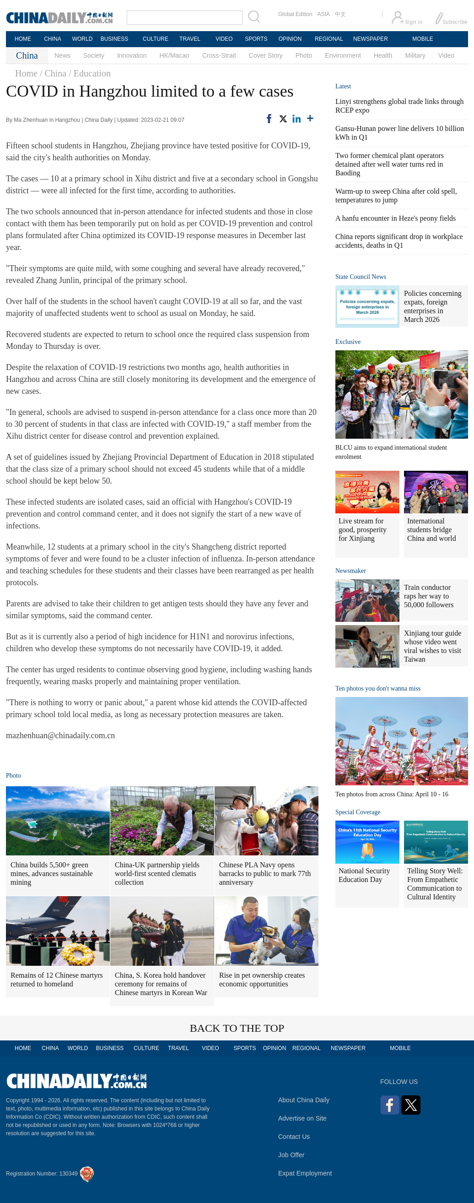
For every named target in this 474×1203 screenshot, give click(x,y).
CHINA (52, 39)
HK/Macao (174, 55)
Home (26, 73)
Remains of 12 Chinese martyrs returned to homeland (57, 979)
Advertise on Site (302, 1118)
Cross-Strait (219, 55)
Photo (304, 55)
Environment (343, 55)
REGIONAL (329, 39)
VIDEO (223, 39)
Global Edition (295, 14)
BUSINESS (115, 39)
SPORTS (256, 39)
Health (383, 55)
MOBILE (422, 39)
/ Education (90, 73)
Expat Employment (305, 1173)
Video (446, 55)
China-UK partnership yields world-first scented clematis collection (157, 873)
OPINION (290, 39)
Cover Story (266, 55)
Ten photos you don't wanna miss (377, 688)
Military (415, 55)
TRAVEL (189, 39)
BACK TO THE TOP (237, 1028)
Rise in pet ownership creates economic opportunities (262, 979)
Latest (343, 86)
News (62, 55)
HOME (23, 39)
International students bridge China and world (431, 529)
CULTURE (155, 39)
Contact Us (294, 1136)
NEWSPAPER (370, 39)
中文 (340, 14)
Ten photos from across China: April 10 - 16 (391, 794)
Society (93, 55)
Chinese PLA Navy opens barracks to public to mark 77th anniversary (265, 873)
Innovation (132, 55)
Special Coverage (357, 812)
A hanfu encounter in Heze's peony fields (395, 218)
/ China (53, 73)
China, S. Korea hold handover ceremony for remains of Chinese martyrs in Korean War (161, 983)
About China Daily (303, 1100)
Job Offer (291, 1155)
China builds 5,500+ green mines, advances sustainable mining (52, 873)
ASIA (324, 14)
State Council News (360, 276)
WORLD (82, 39)
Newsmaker (350, 570)
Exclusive (348, 341)
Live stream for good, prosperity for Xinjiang (363, 529)
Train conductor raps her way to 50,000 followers (428, 596)
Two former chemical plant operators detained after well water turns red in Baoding (389, 164)
